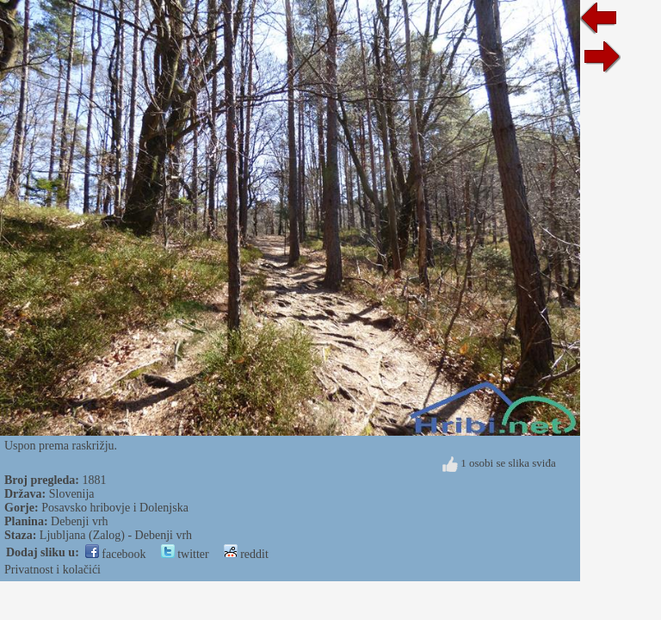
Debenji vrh (79, 521)
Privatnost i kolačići (52, 569)
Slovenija (72, 493)
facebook (115, 554)
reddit (246, 554)
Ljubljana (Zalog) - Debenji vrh (116, 535)
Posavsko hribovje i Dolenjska (114, 507)
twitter (185, 554)
